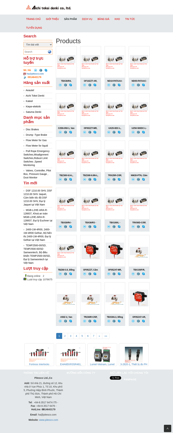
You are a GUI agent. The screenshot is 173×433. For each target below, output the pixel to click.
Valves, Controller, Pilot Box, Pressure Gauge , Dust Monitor (37, 174)
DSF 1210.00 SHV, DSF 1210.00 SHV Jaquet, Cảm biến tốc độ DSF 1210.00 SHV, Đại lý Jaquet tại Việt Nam (37, 197)
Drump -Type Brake (36, 134)
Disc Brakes (32, 129)
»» (105, 336)
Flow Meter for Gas (36, 140)
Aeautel (30, 90)
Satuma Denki (33, 112)
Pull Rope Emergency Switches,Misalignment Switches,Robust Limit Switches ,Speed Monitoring (36, 158)
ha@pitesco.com (35, 74)
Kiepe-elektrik (33, 106)
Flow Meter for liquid (37, 145)
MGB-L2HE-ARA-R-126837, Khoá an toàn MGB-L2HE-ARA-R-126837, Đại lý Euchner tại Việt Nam (37, 217)
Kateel (29, 101)
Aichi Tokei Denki (35, 95)
